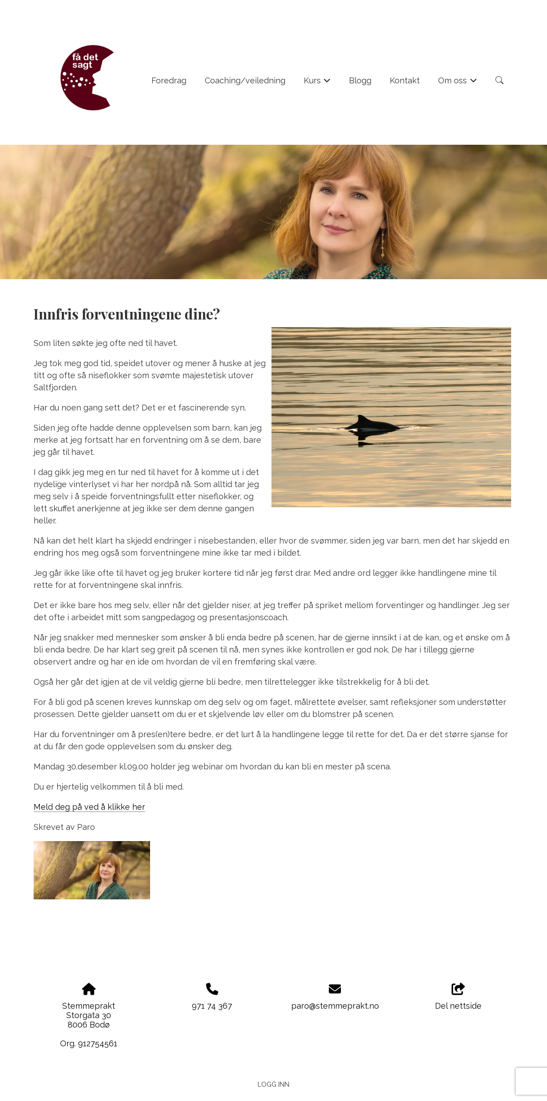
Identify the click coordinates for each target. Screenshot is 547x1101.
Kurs (317, 83)
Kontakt (405, 80)
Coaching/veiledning (245, 80)
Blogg (360, 80)
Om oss (457, 83)
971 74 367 (212, 1005)
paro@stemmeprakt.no (335, 1005)
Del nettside (458, 997)
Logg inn (273, 1084)
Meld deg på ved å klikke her (89, 807)
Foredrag (168, 80)
